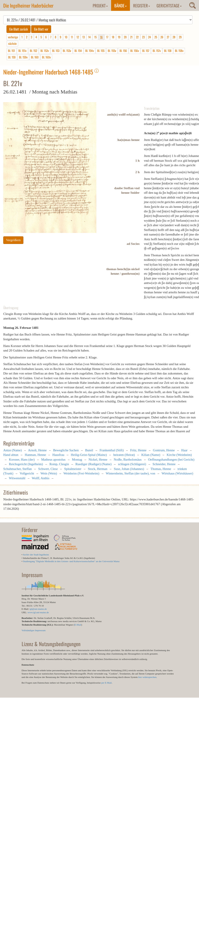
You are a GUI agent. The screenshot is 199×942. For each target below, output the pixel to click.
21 (131, 37)
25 (155, 37)
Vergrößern (13, 240)
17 (107, 37)
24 (149, 37)
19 (119, 37)
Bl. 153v (67, 50)
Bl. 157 (145, 50)
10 (66, 37)
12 (77, 37)
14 (89, 37)
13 (83, 37)
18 (113, 37)
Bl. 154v (89, 50)
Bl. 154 (78, 50)
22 (137, 37)
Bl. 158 (167, 50)
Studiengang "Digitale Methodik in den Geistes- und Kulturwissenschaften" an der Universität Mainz (71, 561)
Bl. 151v (22, 50)
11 (72, 37)
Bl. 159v (23, 57)
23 (143, 37)
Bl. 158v (179, 50)
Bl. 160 (35, 57)
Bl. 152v (44, 50)
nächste (12, 43)
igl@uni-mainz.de (38, 609)
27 (168, 37)
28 (174, 37)
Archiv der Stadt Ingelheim (36, 554)
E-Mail (77, 624)
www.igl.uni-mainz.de (38, 612)
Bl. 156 (123, 50)
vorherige (13, 37)
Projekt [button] (100, 5)
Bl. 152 (33, 50)
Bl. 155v (112, 50)
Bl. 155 (100, 50)
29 (180, 37)
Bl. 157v (157, 50)
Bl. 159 (12, 57)
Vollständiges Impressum (34, 630)
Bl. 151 (11, 50)
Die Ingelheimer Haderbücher (28, 5)
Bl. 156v (134, 50)
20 (125, 37)
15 (95, 37)
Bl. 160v (46, 57)
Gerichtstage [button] (169, 5)
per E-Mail (106, 682)
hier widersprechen (147, 677)
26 (161, 37)
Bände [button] (120, 5)
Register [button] (141, 5)
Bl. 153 (55, 50)
